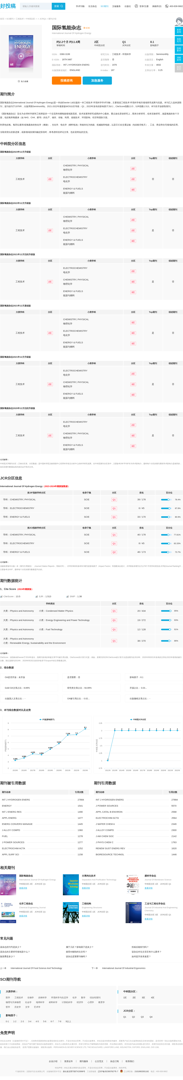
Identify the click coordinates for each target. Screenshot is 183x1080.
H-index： (105, 70)
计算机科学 (67, 1002)
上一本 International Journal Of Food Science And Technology (31, 968)
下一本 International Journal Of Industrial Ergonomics (118, 968)
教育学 (101, 1002)
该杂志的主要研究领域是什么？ (15, 952)
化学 (74, 997)
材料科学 (53, 1002)
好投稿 (8, 6)
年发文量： (150, 65)
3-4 (29, 1021)
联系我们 (130, 1061)
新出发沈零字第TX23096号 (74, 1071)
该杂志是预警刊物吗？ (76, 956)
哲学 (8, 1007)
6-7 (52, 1021)
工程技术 (20, 19)
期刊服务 (84, 1061)
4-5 (37, 1021)
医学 (8, 997)
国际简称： (57, 65)
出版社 (128, 6)
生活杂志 (92, 6)
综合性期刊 (95, 997)
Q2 (133, 1017)
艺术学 (37, 1007)
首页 (2, 19)
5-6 (44, 1021)
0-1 (7, 1021)
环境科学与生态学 (59, 997)
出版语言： (150, 59)
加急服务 (97, 80)
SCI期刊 (104, 6)
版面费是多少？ (7, 956)
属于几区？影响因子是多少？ (80, 947)
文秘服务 (116, 6)
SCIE (87, 28)
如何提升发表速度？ (141, 956)
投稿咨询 (66, 80)
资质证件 (68, 1061)
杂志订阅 (114, 1061)
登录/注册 (142, 6)
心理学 (91, 1002)
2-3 (22, 1021)
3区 (143, 997)
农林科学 (42, 997)
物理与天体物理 (13, 1002)
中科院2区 (30, 19)
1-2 (14, 1021)
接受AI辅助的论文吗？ (76, 952)
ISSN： (55, 54)
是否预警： (106, 59)
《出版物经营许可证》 (20, 1041)
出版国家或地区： (60, 70)
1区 (125, 997)
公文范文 (99, 1061)
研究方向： (106, 54)
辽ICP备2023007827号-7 (108, 1071)
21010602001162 (142, 1071)
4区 (152, 997)
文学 (27, 1007)
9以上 (68, 1021)
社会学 (28, 1002)
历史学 (17, 1007)
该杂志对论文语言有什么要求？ (147, 952)
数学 (83, 997)
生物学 (30, 997)
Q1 (124, 1017)
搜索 (56, 6)
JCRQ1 (43, 19)
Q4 (151, 1017)
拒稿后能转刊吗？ (140, 947)
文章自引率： (151, 70)
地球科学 (40, 1002)
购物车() (156, 6)
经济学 (80, 1002)
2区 (134, 997)
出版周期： (150, 54)
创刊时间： (106, 65)
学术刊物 (80, 6)
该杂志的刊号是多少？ (10, 947)
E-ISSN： (56, 59)
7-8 (59, 1021)
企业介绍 (53, 1061)
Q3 (142, 1017)
